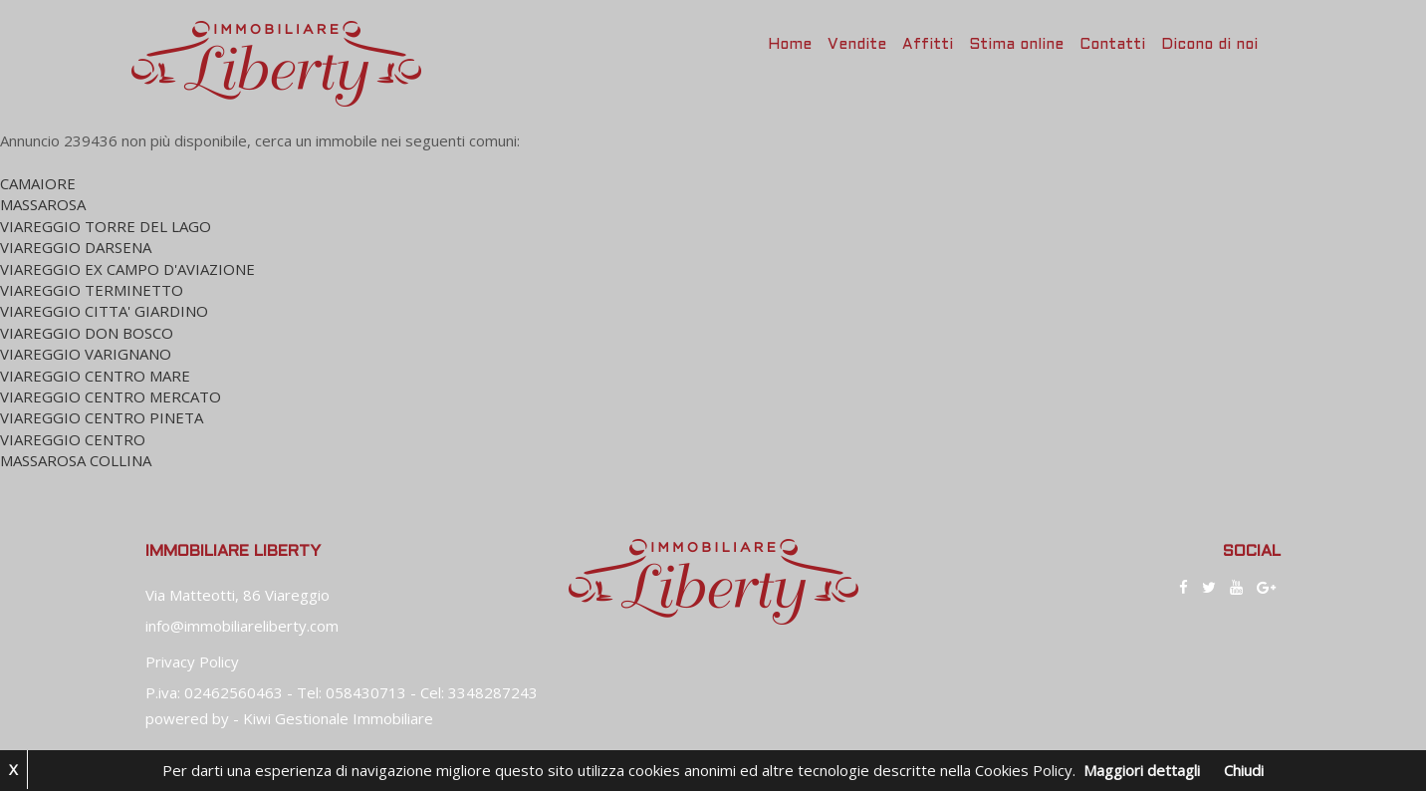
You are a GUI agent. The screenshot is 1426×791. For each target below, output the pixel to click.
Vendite (857, 45)
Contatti (1112, 45)
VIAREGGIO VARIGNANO (85, 354)
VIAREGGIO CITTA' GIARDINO (104, 311)
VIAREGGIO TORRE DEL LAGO (105, 226)
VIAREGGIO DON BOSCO (86, 333)
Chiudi (1244, 770)
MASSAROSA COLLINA (75, 460)
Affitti (927, 45)
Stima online (1016, 45)
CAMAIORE (38, 183)
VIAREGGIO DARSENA (75, 247)
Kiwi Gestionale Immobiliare (338, 718)
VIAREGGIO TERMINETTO (91, 290)
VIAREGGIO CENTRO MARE (95, 376)
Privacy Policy (192, 661)
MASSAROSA (43, 204)
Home (790, 45)
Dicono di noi (1209, 45)
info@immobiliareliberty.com (242, 626)
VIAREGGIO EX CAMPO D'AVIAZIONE (127, 269)
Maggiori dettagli (1141, 770)
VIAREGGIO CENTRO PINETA (101, 417)
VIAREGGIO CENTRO (72, 439)
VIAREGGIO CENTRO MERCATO (110, 396)
